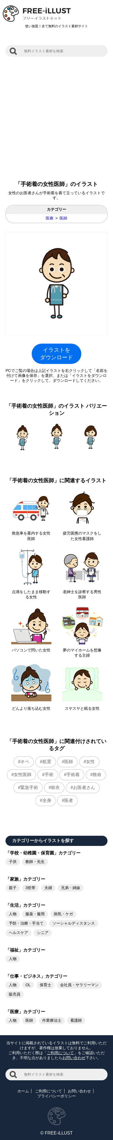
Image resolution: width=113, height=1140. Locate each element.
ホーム (23, 1091)
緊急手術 (29, 787)
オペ (24, 761)
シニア (43, 932)
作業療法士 (51, 1020)
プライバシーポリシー (56, 1096)
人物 (13, 914)
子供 (13, 861)
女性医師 (22, 774)
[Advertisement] (56, 115)
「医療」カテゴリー (25, 1011)
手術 (49, 774)
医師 (63, 218)
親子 (13, 888)
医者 (68, 800)
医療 (49, 218)
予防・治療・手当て (26, 923)
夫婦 (48, 888)
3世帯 (30, 888)
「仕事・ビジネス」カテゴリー (36, 976)
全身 (46, 800)
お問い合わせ (73, 1058)
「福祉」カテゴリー (25, 950)
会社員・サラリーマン (79, 985)
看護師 (76, 1020)
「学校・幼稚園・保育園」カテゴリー (43, 853)
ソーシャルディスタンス (73, 923)
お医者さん (84, 787)
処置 (46, 761)
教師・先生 (35, 861)
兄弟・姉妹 (70, 888)
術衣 (55, 787)
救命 (97, 774)
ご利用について (60, 1053)
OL (28, 985)
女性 (90, 761)
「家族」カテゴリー (25, 879)
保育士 (45, 985)
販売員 (14, 994)
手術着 (73, 774)
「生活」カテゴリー (25, 905)
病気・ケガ (63, 914)
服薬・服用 (35, 914)
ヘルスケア (18, 932)
